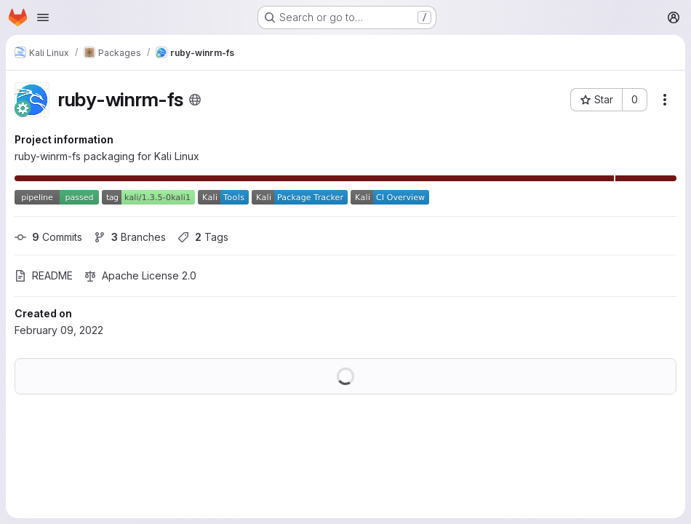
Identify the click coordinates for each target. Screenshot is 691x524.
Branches (130, 237)
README (44, 275)
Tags (202, 237)
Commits (48, 237)
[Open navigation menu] (43, 17)
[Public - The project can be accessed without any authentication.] (195, 100)
